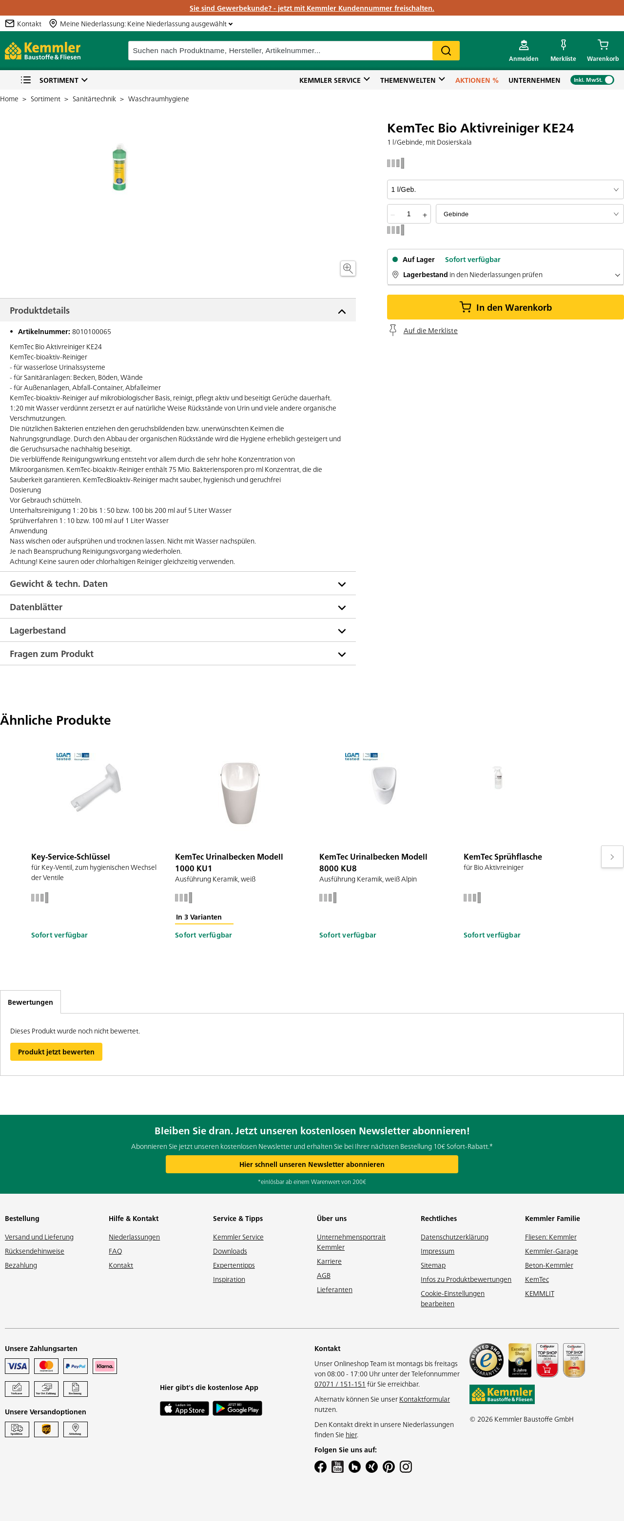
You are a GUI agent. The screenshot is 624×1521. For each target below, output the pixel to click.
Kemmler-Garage (551, 1251)
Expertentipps (234, 1265)
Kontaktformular (424, 1399)
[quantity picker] (409, 214)
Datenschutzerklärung (454, 1236)
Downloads (230, 1251)
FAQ (115, 1251)
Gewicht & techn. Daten (59, 583)
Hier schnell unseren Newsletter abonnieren (312, 1164)
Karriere (329, 1261)
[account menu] (524, 50)
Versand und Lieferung (39, 1236)
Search (446, 50)
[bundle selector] (530, 214)
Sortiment (49, 80)
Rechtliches (439, 1218)
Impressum (437, 1251)
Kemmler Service (330, 80)
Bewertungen (30, 1002)
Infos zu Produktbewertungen (466, 1279)
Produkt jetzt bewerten (56, 1051)
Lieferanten (334, 1289)
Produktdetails (40, 310)
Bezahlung (21, 1265)
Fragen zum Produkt (52, 653)
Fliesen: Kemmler (551, 1236)
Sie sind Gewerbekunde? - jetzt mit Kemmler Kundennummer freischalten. (312, 8)
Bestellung (22, 1218)
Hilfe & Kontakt (133, 1218)
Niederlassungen (134, 1236)
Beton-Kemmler (549, 1265)
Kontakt (121, 1265)
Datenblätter (36, 607)
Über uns (332, 1218)
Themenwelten (408, 80)
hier (351, 1434)
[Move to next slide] (612, 856)
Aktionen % (477, 80)
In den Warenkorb (505, 307)
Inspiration (229, 1279)
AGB (324, 1275)
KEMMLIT (539, 1293)
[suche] (294, 50)
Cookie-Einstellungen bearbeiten (453, 1298)
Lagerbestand (38, 630)
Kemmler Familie (552, 1218)
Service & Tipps (238, 1218)
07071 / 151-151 (340, 1384)
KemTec (537, 1279)
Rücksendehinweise (34, 1251)
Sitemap (433, 1265)
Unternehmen (534, 80)
